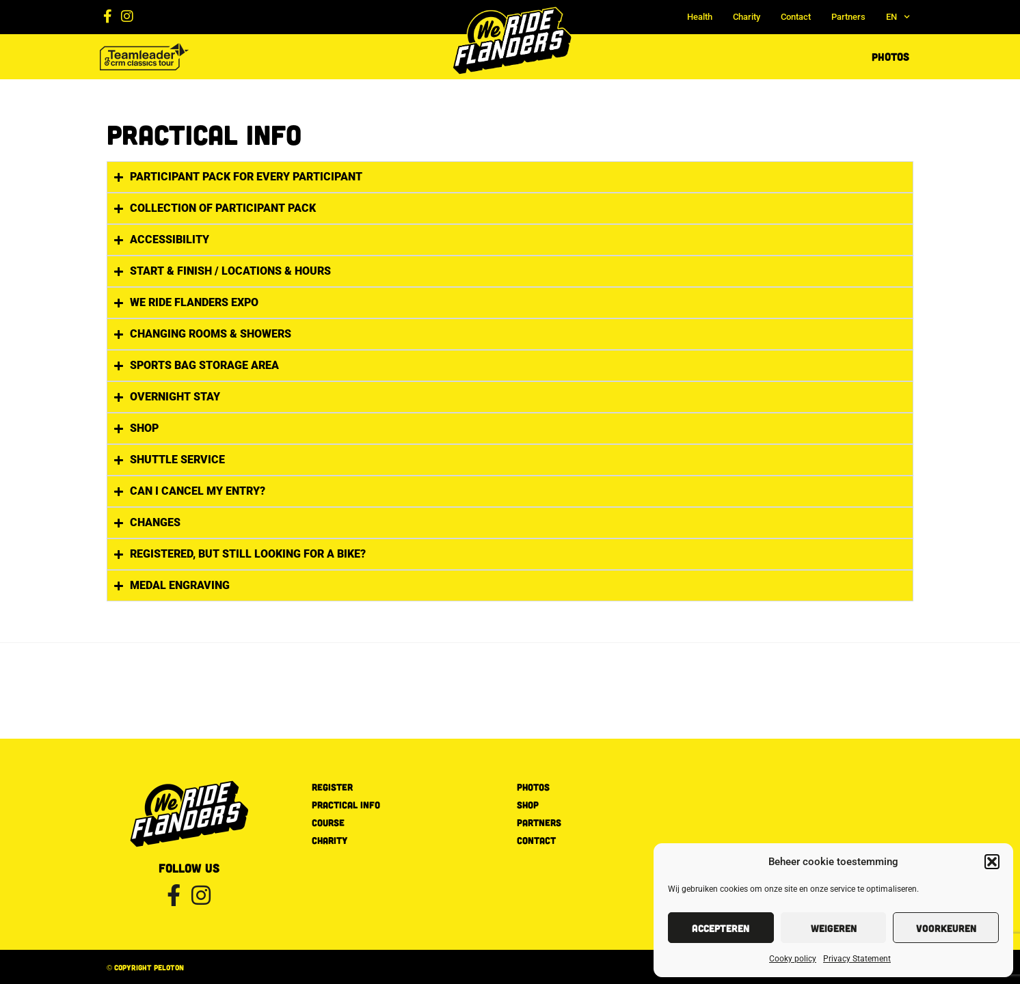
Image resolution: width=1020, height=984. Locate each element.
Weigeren (834, 928)
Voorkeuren (946, 928)
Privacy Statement (857, 959)
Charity (746, 17)
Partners (848, 17)
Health (699, 17)
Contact (796, 17)
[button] (992, 862)
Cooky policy (792, 959)
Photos (890, 56)
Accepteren (720, 928)
